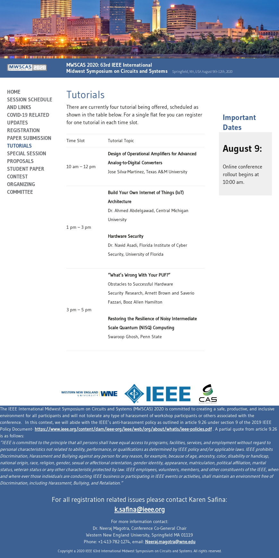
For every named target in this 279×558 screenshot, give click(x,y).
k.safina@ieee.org (139, 509)
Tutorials (19, 145)
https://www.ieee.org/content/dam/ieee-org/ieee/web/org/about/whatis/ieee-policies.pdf (123, 429)
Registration (23, 130)
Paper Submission (29, 138)
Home (14, 92)
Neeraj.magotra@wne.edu (170, 542)
